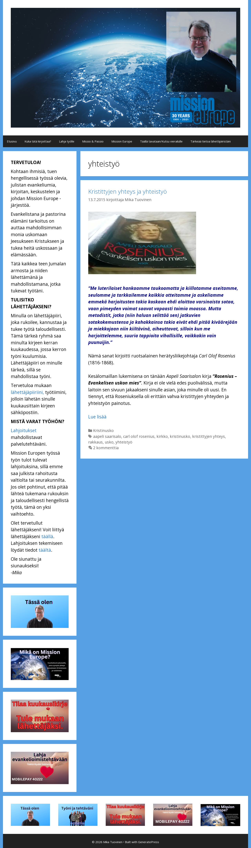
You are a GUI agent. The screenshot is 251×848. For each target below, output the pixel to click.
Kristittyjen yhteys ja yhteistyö (127, 191)
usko (109, 442)
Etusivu (12, 141)
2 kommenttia (106, 447)
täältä (45, 550)
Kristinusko (103, 430)
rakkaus (95, 442)
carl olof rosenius (139, 436)
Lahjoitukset (23, 430)
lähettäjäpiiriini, (27, 392)
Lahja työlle (66, 141)
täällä (47, 536)
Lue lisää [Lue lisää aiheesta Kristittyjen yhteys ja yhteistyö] (97, 417)
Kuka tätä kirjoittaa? (38, 141)
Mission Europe (121, 141)
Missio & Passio (93, 141)
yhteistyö (123, 442)
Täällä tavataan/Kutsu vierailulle (161, 141)
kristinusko (180, 436)
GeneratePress (148, 842)
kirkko (162, 436)
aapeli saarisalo (107, 436)
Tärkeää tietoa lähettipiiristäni (210, 141)
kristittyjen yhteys (208, 436)
